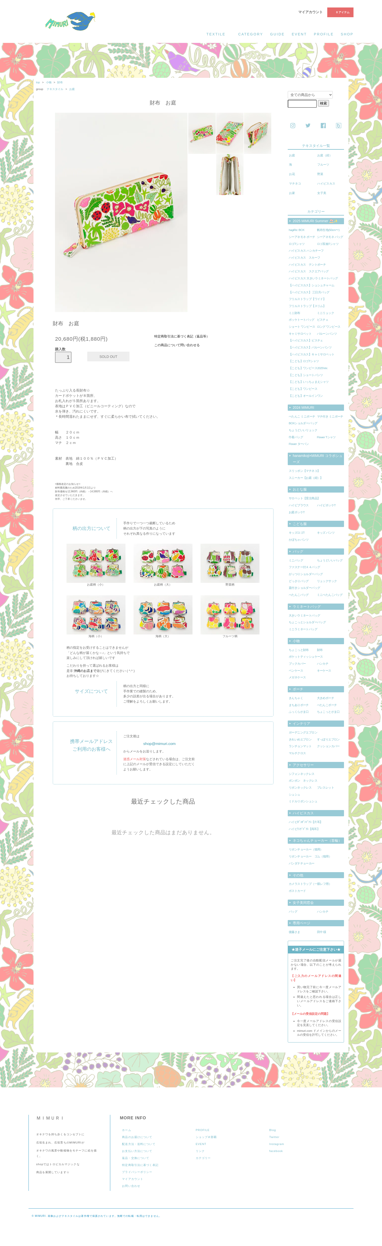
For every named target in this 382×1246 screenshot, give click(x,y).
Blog (272, 1130)
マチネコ (295, 183)
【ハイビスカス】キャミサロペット (311, 354)
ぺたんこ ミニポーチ (302, 416)
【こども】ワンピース (303, 389)
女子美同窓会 (303, 903)
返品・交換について (135, 1157)
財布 (60, 82)
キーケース (324, 670)
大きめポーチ (325, 698)
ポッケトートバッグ (301, 319)
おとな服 (300, 489)
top (38, 82)
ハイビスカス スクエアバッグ (309, 271)
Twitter (274, 1137)
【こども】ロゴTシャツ (304, 361)
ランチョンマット (300, 746)
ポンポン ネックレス (303, 780)
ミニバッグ (296, 560)
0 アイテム (340, 12)
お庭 (72, 89)
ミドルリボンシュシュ (303, 801)
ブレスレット (325, 787)
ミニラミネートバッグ (303, 629)
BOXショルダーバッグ (303, 423)
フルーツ (323, 164)
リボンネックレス (300, 787)
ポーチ (298, 689)
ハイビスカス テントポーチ (307, 264)
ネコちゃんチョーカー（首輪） (317, 840)
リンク (200, 1150)
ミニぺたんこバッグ (330, 595)
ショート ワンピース (302, 326)
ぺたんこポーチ (327, 705)
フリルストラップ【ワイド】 (307, 299)
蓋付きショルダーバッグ (304, 588)
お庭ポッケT (297, 512)
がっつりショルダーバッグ (306, 574)
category (250, 34)
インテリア (301, 724)
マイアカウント (310, 12)
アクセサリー (303, 765)
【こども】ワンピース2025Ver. (308, 368)
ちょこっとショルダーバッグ (307, 622)
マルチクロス (297, 753)
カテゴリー (203, 1157)
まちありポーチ (299, 705)
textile (218, 34)
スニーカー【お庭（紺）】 (306, 478)
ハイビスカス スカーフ (304, 257)
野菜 (320, 174)
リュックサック (327, 581)
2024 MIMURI (303, 408)
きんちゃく (296, 698)
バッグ (298, 551)
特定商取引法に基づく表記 (140, 1164)
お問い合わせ (131, 1185)
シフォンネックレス (301, 774)
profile (324, 34)
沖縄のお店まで (85, 671)
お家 (292, 193)
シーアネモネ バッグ (330, 237)
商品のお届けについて (137, 1137)
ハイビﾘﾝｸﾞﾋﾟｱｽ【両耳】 (304, 829)
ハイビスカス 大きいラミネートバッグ (313, 278)
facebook (276, 1150)
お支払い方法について (137, 1150)
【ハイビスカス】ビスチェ (306, 340)
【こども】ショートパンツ (306, 375)
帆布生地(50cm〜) (328, 230)
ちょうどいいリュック (303, 430)
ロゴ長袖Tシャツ (328, 244)
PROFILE (203, 1130)
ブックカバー (297, 663)
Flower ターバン (299, 444)
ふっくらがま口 (299, 712)
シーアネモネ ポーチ (302, 237)
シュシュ (294, 794)
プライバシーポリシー (137, 1171)
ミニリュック (325, 313)
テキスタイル (55, 89)
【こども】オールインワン (306, 396)
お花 (292, 174)
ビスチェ (322, 319)
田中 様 (321, 932)
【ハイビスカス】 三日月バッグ (309, 292)
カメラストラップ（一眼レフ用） (310, 884)
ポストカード (297, 891)
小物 (49, 82)
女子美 (321, 193)
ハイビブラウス (299, 505)
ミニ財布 (294, 313)
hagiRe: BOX (296, 230)
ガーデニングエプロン (303, 732)
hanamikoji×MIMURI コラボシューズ (317, 459)
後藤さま (294, 932)
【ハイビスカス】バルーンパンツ (310, 347)
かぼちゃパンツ (299, 539)
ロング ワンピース (328, 326)
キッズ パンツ (326, 532)
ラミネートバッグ (307, 607)
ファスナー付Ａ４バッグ (304, 567)
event (299, 34)
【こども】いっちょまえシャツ (309, 382)
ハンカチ (322, 663)
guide (277, 34)
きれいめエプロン (300, 739)
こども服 (300, 524)
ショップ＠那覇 (206, 1137)
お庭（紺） (324, 155)
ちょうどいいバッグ (330, 560)
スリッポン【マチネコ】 (304, 471)
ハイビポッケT (326, 505)
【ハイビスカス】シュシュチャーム (311, 285)
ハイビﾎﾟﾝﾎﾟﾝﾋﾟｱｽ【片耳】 (306, 822)
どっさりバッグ (299, 581)
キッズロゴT (297, 532)
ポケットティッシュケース (306, 656)
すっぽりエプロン (328, 739)
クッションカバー (328, 746)
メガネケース (297, 677)
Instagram (276, 1143)
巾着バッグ (296, 437)
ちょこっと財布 (299, 650)
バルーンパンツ (327, 333)
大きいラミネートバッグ (304, 615)
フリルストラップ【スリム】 (307, 306)
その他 (298, 875)
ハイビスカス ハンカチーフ (306, 250)
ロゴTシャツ (297, 244)
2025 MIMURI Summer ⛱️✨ (315, 221)
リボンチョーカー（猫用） (306, 849)
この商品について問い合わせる (177, 345)
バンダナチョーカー (301, 863)
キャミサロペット (300, 333)
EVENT (201, 1143)
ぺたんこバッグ (299, 595)
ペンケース (296, 670)
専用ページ (301, 923)
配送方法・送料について (138, 1143)
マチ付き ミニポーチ (330, 416)
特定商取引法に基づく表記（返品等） (182, 336)
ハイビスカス (326, 183)
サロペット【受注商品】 (304, 498)
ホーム (126, 1130)
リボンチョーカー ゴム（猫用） (310, 856)
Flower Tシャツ (326, 437)
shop (347, 34)
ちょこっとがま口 (328, 712)
